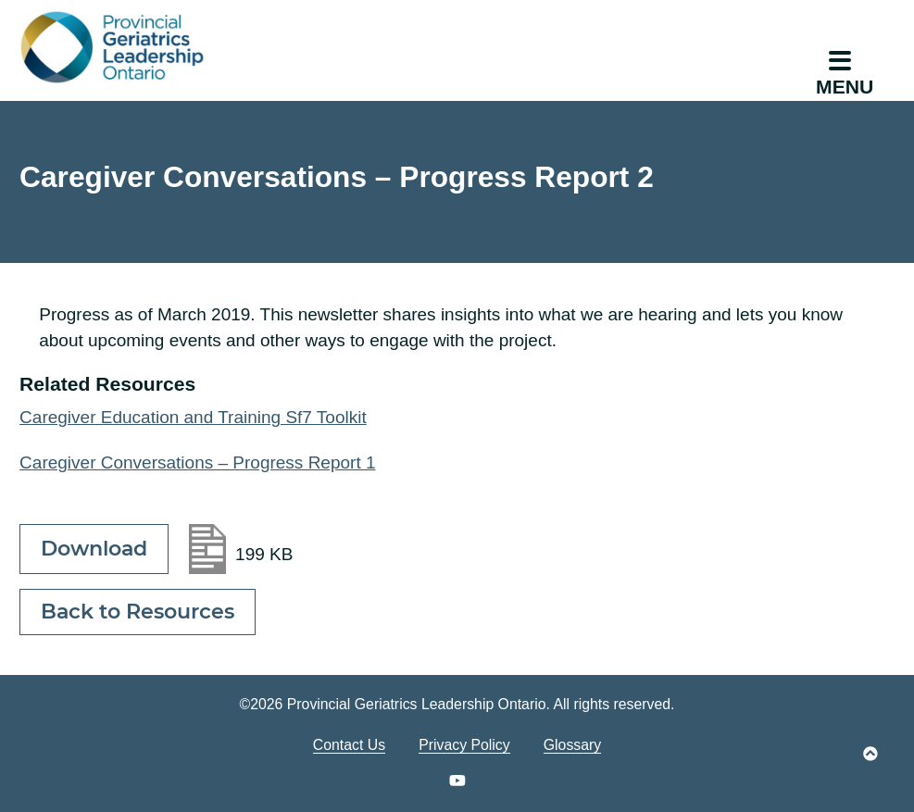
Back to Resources (137, 611)
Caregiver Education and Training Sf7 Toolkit (193, 417)
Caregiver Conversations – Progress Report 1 (197, 462)
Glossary (572, 745)
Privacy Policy (464, 745)
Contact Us (349, 745)
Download (94, 548)
